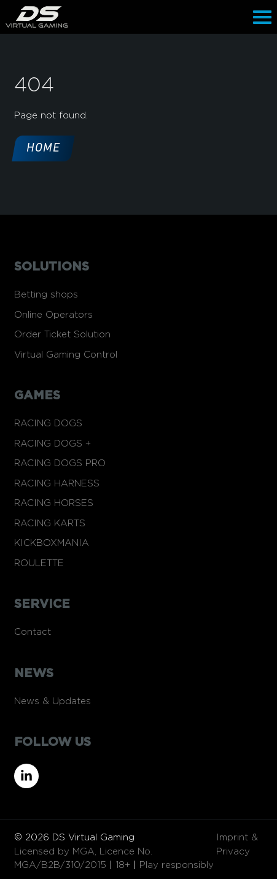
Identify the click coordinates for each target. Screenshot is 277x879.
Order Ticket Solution (62, 334)
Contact (32, 632)
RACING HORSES (53, 503)
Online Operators (53, 315)
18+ (122, 865)
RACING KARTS (49, 523)
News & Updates (52, 701)
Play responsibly (176, 865)
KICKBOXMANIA (51, 543)
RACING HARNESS (56, 483)
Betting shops (46, 294)
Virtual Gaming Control (65, 354)
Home (43, 148)
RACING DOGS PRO (60, 463)
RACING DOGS (48, 423)
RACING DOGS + (52, 443)
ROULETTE (39, 563)
